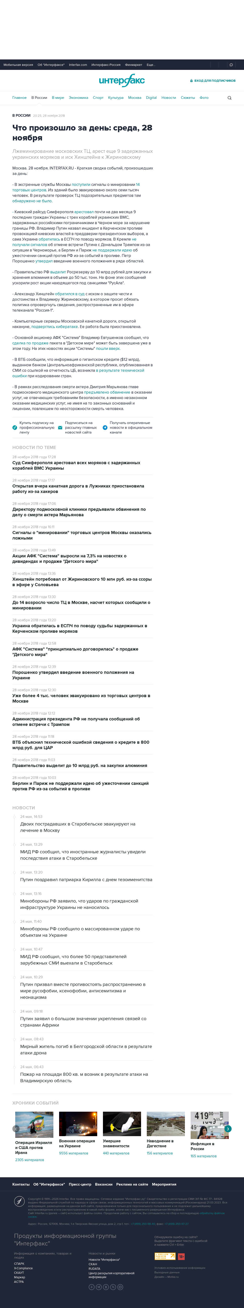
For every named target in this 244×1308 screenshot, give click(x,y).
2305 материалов (29, 1160)
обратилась (50, 239)
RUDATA (94, 1269)
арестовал (84, 212)
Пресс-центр (80, 1184)
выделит (58, 272)
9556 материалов (73, 1153)
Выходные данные (167, 1272)
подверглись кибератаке (54, 326)
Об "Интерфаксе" (51, 65)
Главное (19, 98)
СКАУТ (19, 1273)
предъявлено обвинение (107, 392)
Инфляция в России (202, 1146)
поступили (81, 184)
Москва (134, 98)
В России (39, 98)
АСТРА (19, 1282)
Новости (169, 98)
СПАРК (19, 1264)
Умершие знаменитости (116, 1144)
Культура (115, 98)
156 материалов (160, 1153)
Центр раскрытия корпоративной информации (111, 1275)
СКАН (93, 1264)
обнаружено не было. (32, 201)
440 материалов (116, 1153)
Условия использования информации (179, 1268)
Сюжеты (188, 98)
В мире (58, 98)
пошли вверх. (108, 348)
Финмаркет (133, 65)
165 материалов (204, 1156)
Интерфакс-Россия (106, 65)
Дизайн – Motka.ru (166, 1277)
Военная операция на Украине (77, 1144)
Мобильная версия (18, 65)
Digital (151, 98)
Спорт (98, 98)
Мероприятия (164, 1184)
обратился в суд (70, 294)
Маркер (19, 1277)
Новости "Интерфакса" (104, 1260)
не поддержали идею (112, 250)
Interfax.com (78, 65)
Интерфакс (122, 80)
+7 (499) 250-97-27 (176, 1224)
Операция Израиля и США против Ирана (33, 1147)
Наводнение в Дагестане (160, 1144)
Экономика (78, 98)
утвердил (45, 261)
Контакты (21, 1184)
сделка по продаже (30, 343)
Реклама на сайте (132, 1184)
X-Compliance (23, 1268)
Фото (204, 98)
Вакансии (103, 1184)
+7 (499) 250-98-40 (143, 1224)
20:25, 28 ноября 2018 (49, 116)
